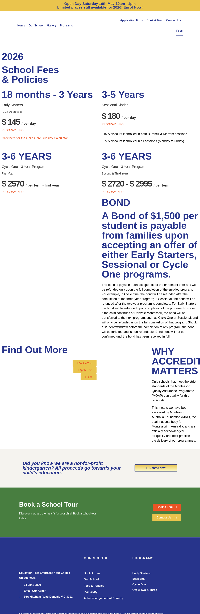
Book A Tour (155, 20)
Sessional (138, 578)
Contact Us (173, 20)
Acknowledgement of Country (103, 598)
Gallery (51, 25)
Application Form (131, 20)
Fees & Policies (94, 585)
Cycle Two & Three (144, 589)
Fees (179, 30)
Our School (35, 25)
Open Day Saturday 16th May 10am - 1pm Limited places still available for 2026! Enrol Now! (100, 5)
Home (21, 25)
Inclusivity (90, 592)
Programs (66, 25)
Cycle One (139, 584)
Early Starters (141, 573)
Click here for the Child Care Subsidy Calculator (35, 138)
